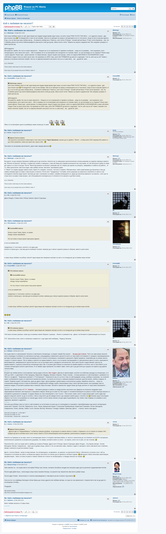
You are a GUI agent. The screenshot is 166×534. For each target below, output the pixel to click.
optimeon (115, 498)
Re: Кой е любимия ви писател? (20, 30)
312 (119, 78)
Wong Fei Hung (117, 474)
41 (118, 424)
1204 (119, 500)
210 (119, 476)
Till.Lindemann (117, 244)
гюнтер (115, 421)
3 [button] (129, 27)
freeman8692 (116, 76)
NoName (115, 378)
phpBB (67, 524)
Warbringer (116, 30)
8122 (119, 246)
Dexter (114, 130)
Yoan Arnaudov (73, 526)
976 (119, 380)
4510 (119, 134)
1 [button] (124, 27)
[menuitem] (21, 14)
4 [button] (132, 27)
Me (113, 210)
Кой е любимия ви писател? (18, 23)
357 (119, 213)
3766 (119, 32)
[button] (122, 26)
